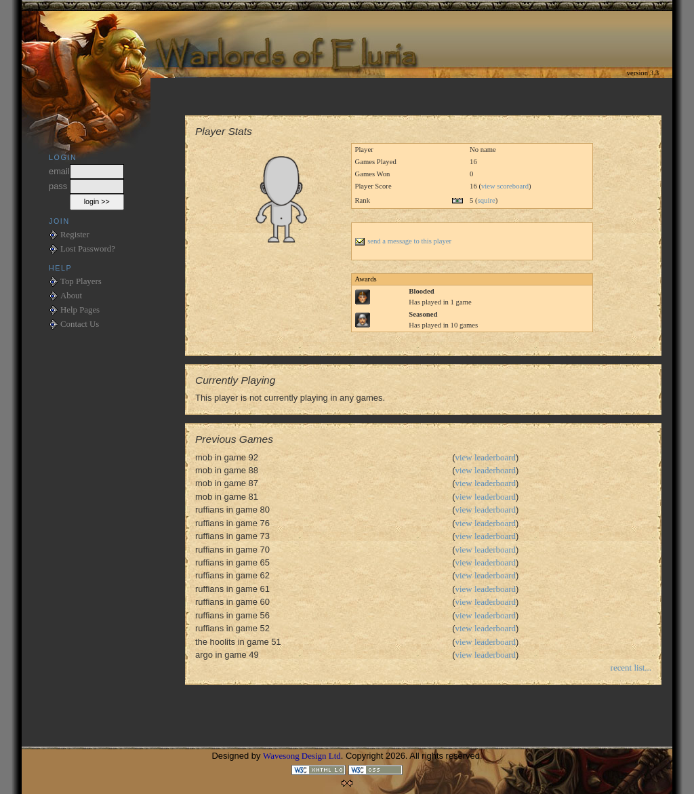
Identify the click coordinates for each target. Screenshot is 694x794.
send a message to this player (402, 241)
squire (486, 200)
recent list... (631, 667)
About (71, 295)
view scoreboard (505, 186)
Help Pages (80, 310)
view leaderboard (485, 457)
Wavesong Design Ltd (302, 756)
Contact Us (79, 324)
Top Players (81, 281)
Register (74, 234)
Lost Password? (87, 249)
